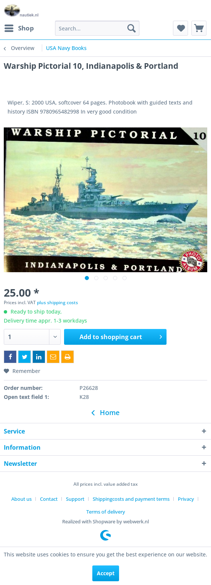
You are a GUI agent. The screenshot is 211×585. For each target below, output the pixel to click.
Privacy (186, 499)
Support (75, 499)
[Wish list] (180, 28)
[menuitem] (19, 28)
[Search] (131, 28)
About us (21, 499)
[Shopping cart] (198, 28)
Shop (19, 27)
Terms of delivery (105, 511)
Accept (106, 573)
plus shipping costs (57, 302)
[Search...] (97, 28)
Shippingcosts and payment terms (131, 499)
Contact (49, 499)
